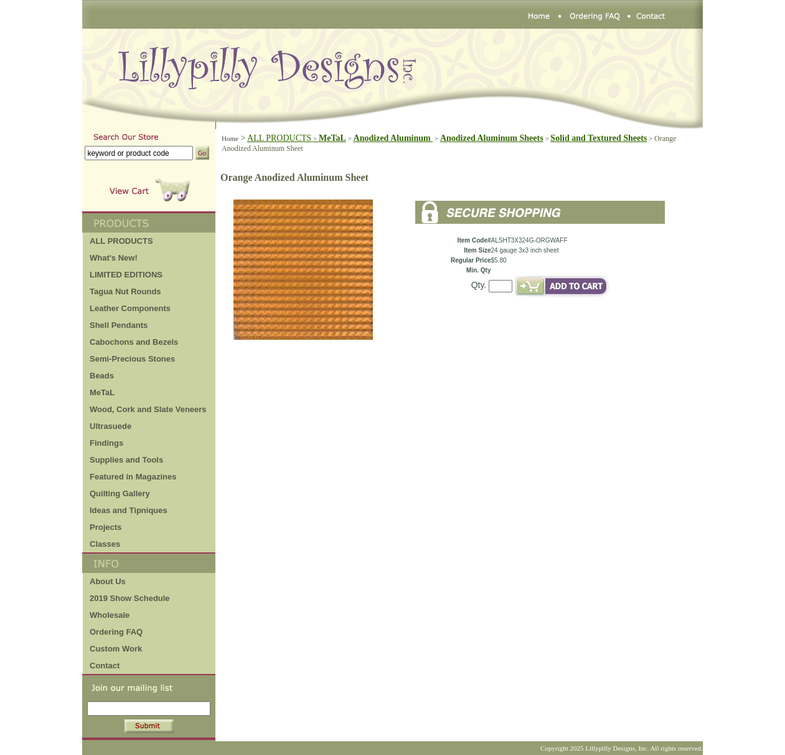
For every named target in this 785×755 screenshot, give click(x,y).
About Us (108, 581)
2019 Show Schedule (130, 598)
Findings (106, 443)
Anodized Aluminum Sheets (491, 138)
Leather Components (130, 308)
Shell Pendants (119, 325)
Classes (105, 544)
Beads (102, 375)
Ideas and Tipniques (128, 510)
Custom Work (116, 648)
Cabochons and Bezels (134, 342)
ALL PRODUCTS (283, 138)
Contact (105, 665)
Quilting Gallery (120, 493)
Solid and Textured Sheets (598, 138)
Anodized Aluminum (393, 138)
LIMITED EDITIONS (126, 274)
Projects (105, 527)
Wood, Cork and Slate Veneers (148, 409)
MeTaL (102, 392)
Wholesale (109, 615)
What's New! (114, 257)
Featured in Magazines (133, 476)
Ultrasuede (110, 426)
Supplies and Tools (126, 459)
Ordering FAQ (116, 632)
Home (230, 138)
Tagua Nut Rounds (125, 291)
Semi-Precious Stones (132, 358)
